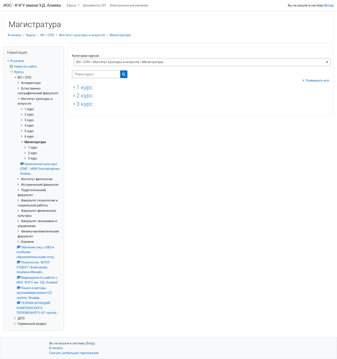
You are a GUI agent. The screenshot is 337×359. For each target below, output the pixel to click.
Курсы (72, 5)
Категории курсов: (86, 56)
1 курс (85, 87)
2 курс (85, 95)
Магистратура (120, 35)
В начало (14, 35)
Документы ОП (94, 5)
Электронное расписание (128, 5)
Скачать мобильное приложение (74, 353)
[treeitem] (33, 61)
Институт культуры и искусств (82, 35)
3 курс (85, 104)
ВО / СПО (47, 35)
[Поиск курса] (96, 74)
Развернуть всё (317, 80)
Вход (328, 5)
